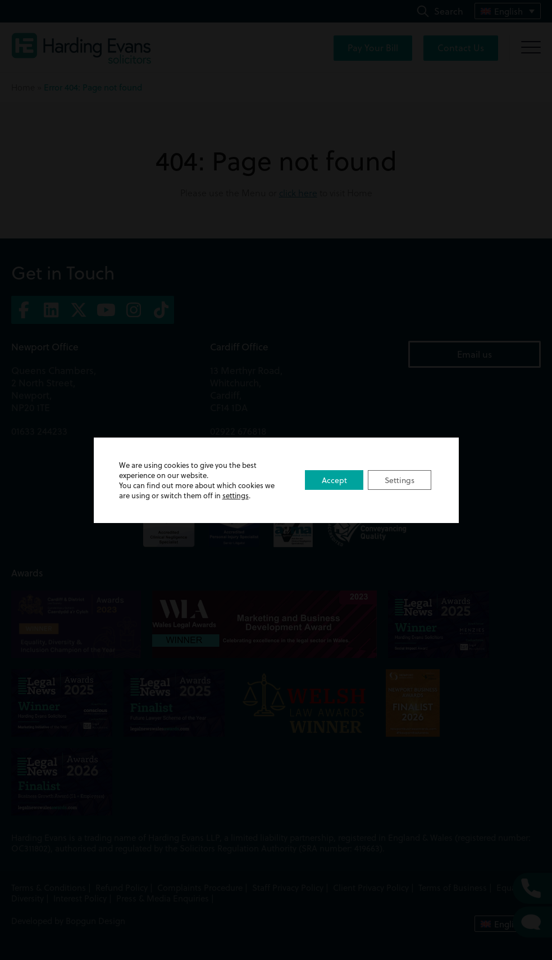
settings (235, 495)
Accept (333, 480)
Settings (399, 480)
